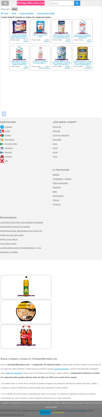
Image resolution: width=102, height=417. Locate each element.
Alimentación (58, 196)
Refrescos (57, 127)
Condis (5, 135)
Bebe (14, 13)
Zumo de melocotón (61, 135)
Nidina (89, 41)
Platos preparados (60, 183)
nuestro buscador (61, 369)
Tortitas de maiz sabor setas (11, 235)
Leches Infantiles (27, 13)
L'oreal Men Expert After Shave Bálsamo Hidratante (21, 222)
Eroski (5, 131)
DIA (4, 161)
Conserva (57, 204)
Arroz (55, 144)
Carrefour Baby (44, 68)
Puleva (25, 41)
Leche (55, 152)
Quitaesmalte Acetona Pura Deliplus (15, 227)
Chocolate (57, 140)
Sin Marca (88, 68)
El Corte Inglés (8, 144)
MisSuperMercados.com (30, 3)
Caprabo (6, 127)
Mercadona (7, 140)
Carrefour (6, 148)
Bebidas (56, 175)
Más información (58, 412)
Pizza (55, 157)
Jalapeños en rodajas (9, 252)
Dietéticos (57, 187)
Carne (55, 148)
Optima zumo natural (8, 239)
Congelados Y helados (62, 179)
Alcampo (6, 157)
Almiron (46, 41)
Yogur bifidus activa (8, 244)
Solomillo (56, 131)
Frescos (56, 200)
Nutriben (67, 68)
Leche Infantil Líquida (46, 13)
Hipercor (6, 152)
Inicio (4, 13)
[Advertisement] (51, 91)
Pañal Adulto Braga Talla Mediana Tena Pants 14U (21, 231)
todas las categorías (13, 373)
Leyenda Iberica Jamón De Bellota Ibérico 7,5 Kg (20, 248)
